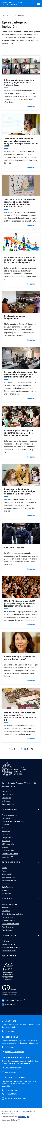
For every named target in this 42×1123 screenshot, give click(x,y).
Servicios (7, 899)
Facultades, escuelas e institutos (13, 821)
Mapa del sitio (9, 1004)
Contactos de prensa (9, 951)
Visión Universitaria (8, 877)
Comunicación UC (11, 862)
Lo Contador (6, 801)
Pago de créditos (8, 927)
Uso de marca (7, 893)
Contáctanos (9, 935)
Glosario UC (6, 890)
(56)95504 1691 (11, 1090)
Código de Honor (7, 837)
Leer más (32, 107)
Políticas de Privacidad (13, 1000)
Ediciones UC (6, 834)
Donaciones (6, 841)
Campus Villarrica (8, 804)
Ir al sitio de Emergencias (14, 1052)
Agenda (4, 871)
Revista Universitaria (9, 881)
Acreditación (9, 956)
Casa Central (6, 791)
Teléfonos (5, 941)
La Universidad (9, 809)
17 (32, 749)
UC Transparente (8, 844)
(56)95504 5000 (11, 1047)
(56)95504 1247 (11, 1094)
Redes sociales (7, 874)
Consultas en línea (8, 944)
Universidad (6, 831)
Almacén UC (6, 907)
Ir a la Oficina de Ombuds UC (15, 1098)
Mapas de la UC (7, 857)
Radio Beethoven (8, 887)
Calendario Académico (10, 854)
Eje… (11, 15)
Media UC (5, 884)
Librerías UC (6, 911)
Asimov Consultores (23, 1111)
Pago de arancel (7, 930)
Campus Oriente (7, 794)
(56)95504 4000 (11, 1031)
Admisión (5, 847)
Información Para (8, 850)
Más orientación (11, 1072)
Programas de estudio (9, 815)
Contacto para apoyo (13, 1068)
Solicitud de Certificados (10, 924)
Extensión (5, 825)
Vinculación (6, 828)
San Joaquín (6, 798)
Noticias (4, 868)
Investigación (6, 818)
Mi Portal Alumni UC (9, 920)
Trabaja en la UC (7, 917)
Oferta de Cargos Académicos (12, 914)
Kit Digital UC (15, 1120)
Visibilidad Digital (8, 1113)
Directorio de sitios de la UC (11, 947)
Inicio (3, 15)
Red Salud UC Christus (9, 904)
